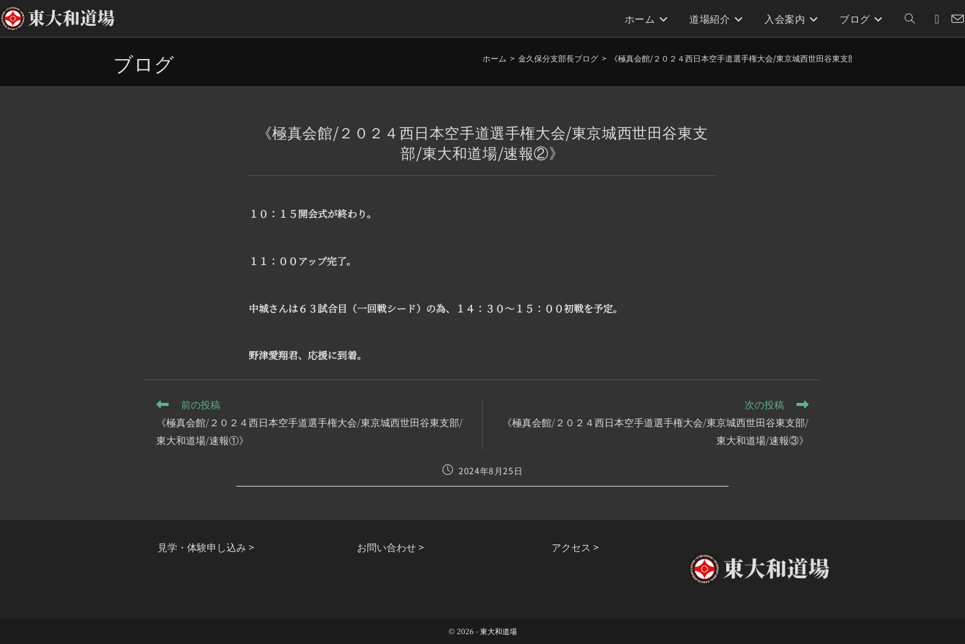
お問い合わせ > (390, 546)
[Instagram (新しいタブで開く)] (937, 18)
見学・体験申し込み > (206, 546)
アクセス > (575, 546)
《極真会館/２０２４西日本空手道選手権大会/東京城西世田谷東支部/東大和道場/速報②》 (772, 58)
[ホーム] (494, 58)
